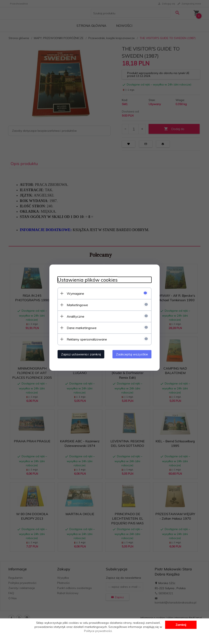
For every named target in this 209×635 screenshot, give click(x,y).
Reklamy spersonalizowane (87, 339)
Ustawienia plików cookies (88, 280)
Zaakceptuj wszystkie (132, 354)
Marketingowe (77, 305)
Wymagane (75, 293)
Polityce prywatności (98, 631)
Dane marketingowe (82, 328)
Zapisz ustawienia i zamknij (81, 354)
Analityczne (75, 316)
